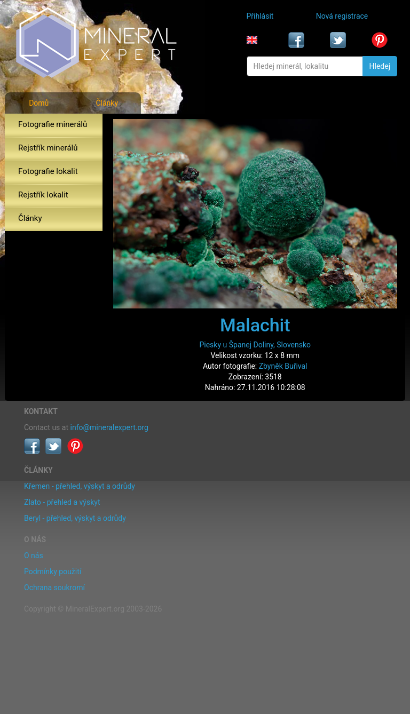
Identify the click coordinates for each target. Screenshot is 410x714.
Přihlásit (260, 16)
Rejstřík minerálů (47, 148)
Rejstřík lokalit (43, 195)
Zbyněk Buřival (283, 366)
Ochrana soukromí (54, 587)
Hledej (379, 66)
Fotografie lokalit (48, 171)
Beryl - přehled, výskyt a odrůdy (75, 518)
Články (107, 103)
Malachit (255, 325)
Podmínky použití (52, 571)
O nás (33, 555)
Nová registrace (342, 16)
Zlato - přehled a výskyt (62, 502)
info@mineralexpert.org (109, 427)
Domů (39, 103)
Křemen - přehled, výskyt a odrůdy (79, 486)
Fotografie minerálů (52, 124)
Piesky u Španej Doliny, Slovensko (255, 344)
